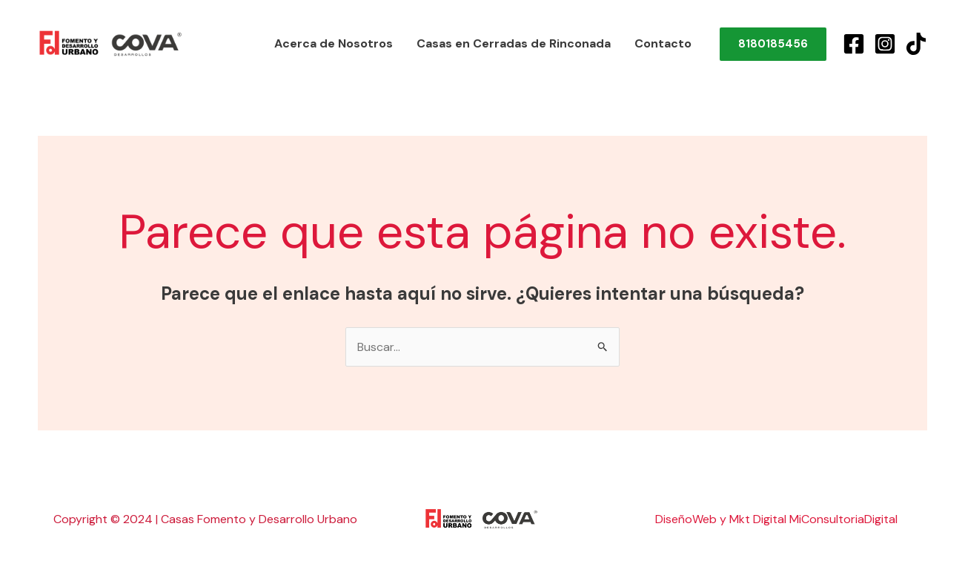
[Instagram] (885, 44)
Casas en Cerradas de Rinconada (514, 43)
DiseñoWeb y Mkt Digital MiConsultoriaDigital (776, 519)
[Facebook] (854, 44)
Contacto (663, 43)
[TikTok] (916, 44)
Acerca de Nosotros (333, 43)
